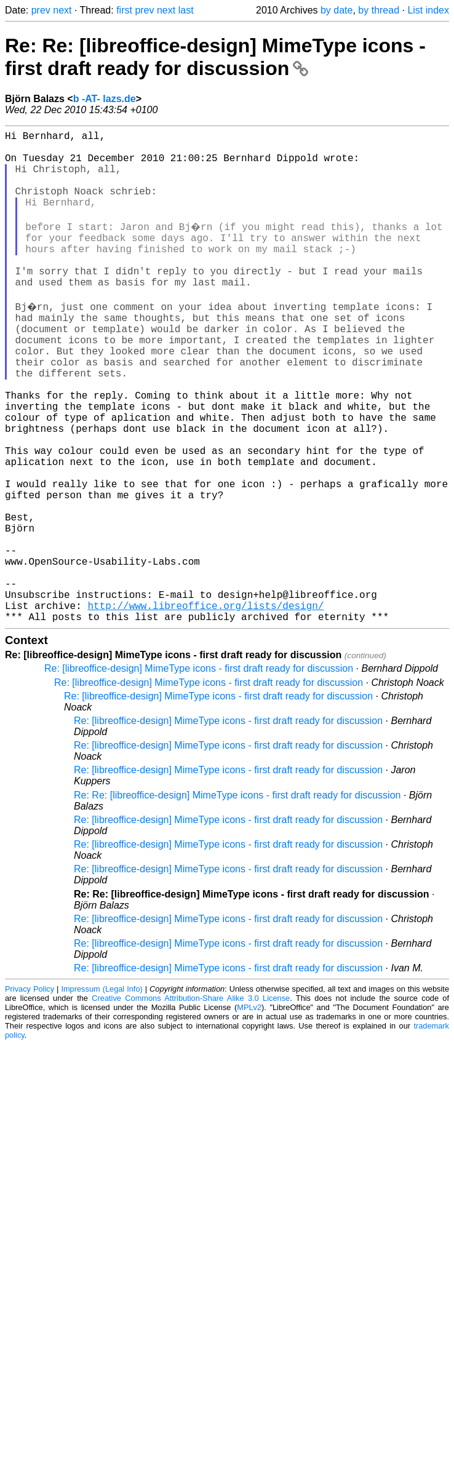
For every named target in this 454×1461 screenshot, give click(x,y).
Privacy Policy (29, 1092)
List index (428, 10)
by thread (378, 10)
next (62, 10)
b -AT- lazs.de (104, 99)
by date (336, 10)
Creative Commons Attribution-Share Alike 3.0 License (191, 1101)
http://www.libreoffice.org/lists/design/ (205, 706)
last (186, 10)
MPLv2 (249, 1110)
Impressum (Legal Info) (101, 1092)
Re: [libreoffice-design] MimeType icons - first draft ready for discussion (198, 771)
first (124, 10)
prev (40, 10)
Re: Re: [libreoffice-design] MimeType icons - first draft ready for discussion (215, 56)
